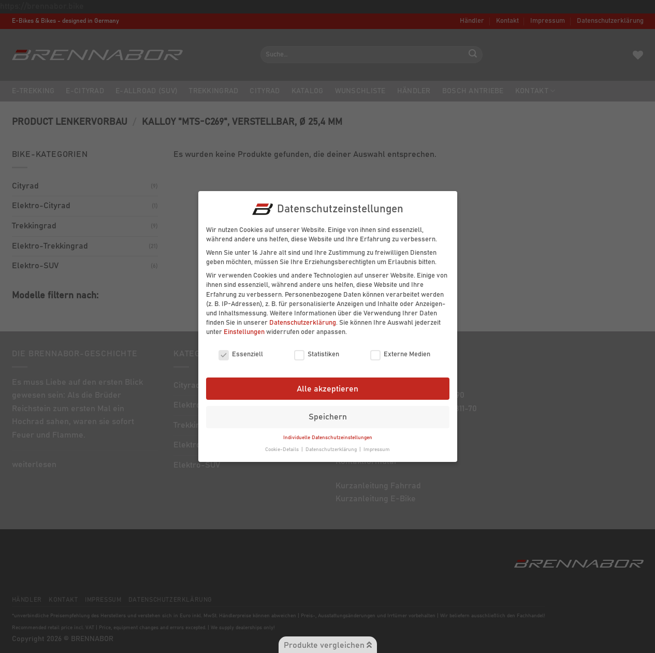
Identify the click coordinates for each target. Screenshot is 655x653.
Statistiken (316, 351)
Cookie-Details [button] (282, 446)
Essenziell (241, 351)
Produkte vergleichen (328, 645)
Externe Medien (400, 351)
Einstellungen (244, 329)
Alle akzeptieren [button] (327, 386)
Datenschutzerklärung (302, 320)
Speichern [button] (328, 414)
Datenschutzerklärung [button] (331, 446)
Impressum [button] (376, 446)
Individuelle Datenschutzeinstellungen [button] (327, 435)
